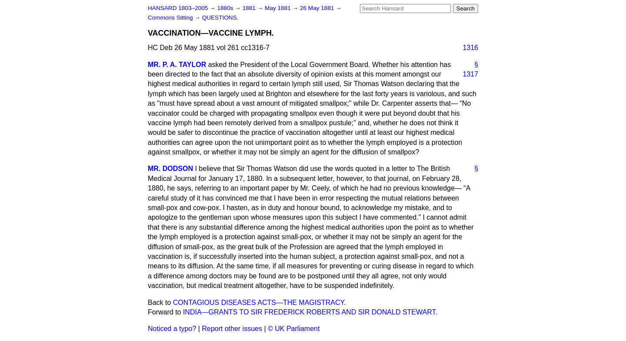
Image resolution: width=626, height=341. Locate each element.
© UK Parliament (294, 328)
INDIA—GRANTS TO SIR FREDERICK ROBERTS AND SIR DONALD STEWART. (310, 312)
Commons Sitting (171, 17)
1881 (250, 8)
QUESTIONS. (220, 17)
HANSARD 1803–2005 (178, 8)
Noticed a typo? (172, 328)
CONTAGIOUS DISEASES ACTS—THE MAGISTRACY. (259, 302)
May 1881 (278, 8)
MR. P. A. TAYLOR (177, 64)
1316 (470, 47)
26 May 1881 (318, 8)
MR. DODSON (170, 168)
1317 (470, 74)
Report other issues (232, 328)
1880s (226, 8)
